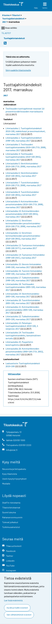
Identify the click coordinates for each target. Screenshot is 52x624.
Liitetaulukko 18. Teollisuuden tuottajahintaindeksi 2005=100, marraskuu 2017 (26, 287)
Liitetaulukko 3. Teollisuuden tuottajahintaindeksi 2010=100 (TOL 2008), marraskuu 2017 (26, 147)
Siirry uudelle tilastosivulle (18, 70)
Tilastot (16, 15)
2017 (4, 21)
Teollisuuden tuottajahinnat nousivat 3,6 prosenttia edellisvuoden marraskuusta (25, 110)
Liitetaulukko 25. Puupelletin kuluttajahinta (19, 343)
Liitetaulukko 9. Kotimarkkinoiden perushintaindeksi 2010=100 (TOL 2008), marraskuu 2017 (24, 204)
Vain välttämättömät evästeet (19, 614)
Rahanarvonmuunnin (12, 517)
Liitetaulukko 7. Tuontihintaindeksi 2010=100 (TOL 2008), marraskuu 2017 (23, 184)
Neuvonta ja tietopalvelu (14, 469)
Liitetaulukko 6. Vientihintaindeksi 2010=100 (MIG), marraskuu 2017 (22, 174)
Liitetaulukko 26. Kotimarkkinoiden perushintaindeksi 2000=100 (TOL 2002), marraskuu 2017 (24, 351)
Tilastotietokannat (11, 507)
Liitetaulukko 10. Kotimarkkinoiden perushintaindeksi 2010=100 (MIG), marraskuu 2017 (22, 214)
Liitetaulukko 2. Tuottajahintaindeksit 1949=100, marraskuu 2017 (24, 139)
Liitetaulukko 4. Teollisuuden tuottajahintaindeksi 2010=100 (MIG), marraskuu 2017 (23, 156)
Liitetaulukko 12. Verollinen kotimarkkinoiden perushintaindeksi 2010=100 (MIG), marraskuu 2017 (23, 235)
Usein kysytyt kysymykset (14, 478)
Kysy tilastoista (9, 473)
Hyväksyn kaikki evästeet (17, 607)
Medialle (6, 483)
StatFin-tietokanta (11, 502)
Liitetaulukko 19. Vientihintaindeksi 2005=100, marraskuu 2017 (22, 295)
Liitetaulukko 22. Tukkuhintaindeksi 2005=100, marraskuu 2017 (22, 318)
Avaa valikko (9, 28)
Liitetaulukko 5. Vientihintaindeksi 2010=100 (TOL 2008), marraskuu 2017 (23, 165)
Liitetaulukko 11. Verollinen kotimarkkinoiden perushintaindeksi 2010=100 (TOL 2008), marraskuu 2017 (23, 223)
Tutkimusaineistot (11, 527)
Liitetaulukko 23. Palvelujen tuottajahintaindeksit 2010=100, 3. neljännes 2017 (22, 326)
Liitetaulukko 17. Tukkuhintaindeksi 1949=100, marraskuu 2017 (22, 279)
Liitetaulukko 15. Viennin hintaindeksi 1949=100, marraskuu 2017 (23, 266)
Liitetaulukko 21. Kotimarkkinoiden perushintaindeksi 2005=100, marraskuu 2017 (24, 310)
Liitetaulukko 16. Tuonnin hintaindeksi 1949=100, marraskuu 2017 (24, 272)
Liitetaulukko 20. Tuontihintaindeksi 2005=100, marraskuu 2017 (23, 302)
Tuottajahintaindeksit (13, 18)
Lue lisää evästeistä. (13, 600)
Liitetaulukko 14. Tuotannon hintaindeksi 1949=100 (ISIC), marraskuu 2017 (25, 256)
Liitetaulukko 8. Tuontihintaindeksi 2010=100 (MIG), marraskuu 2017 (22, 193)
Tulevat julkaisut (10, 522)
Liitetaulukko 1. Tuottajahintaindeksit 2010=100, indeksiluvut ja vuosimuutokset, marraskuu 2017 (25, 131)
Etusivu (6, 15)
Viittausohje (14, 374)
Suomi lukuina (9, 512)
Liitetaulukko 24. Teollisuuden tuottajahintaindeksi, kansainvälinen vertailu (23, 335)
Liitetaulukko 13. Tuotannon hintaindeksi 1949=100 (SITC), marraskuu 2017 (25, 247)
